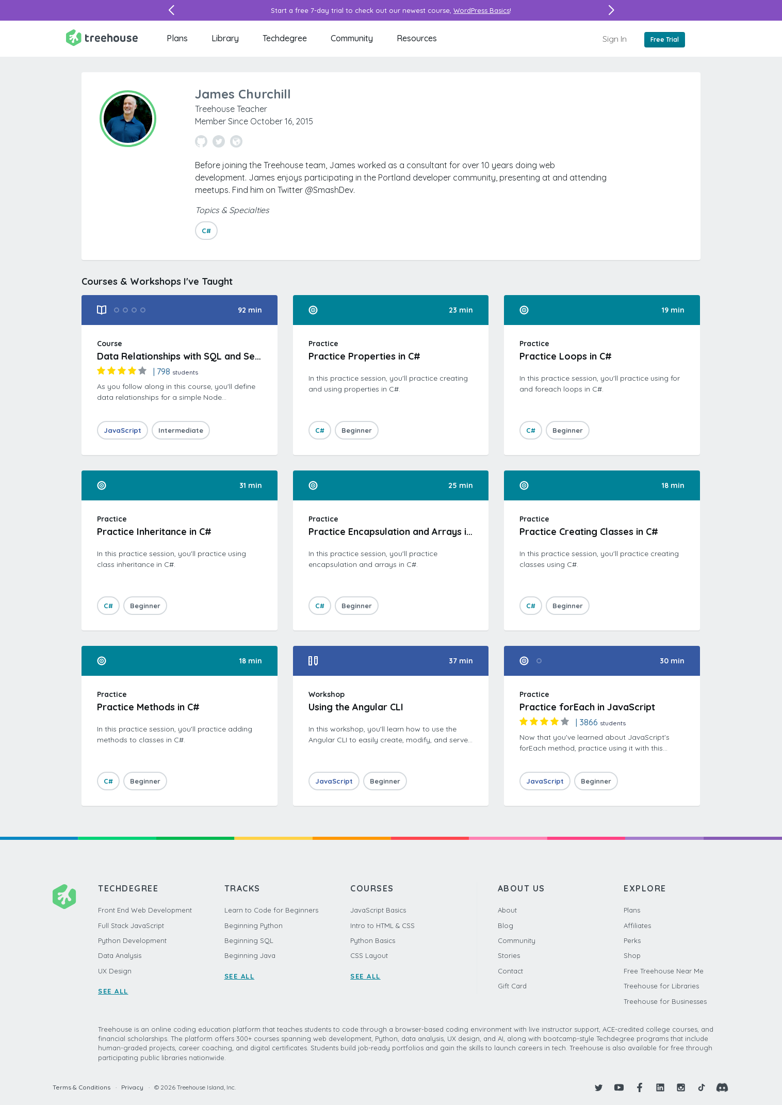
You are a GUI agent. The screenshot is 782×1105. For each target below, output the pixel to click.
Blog (505, 925)
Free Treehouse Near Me (664, 971)
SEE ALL (113, 991)
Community (352, 38)
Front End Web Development (145, 910)
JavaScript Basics (378, 910)
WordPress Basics (481, 10)
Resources (417, 38)
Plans (177, 38)
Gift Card (512, 986)
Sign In (614, 39)
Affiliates (637, 925)
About (507, 910)
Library (225, 38)
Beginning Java (249, 955)
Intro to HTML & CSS (382, 925)
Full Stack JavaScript (131, 925)
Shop (632, 955)
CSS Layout (369, 955)
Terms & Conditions (81, 1087)
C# (206, 230)
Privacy (132, 1087)
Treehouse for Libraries (661, 986)
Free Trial (664, 39)
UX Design (115, 971)
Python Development (132, 940)
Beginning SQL (248, 940)
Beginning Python (253, 925)
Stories (509, 955)
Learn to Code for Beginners (271, 910)
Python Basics (372, 940)
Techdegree (285, 38)
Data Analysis (119, 955)
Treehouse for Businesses (665, 1001)
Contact (510, 971)
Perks (632, 940)
